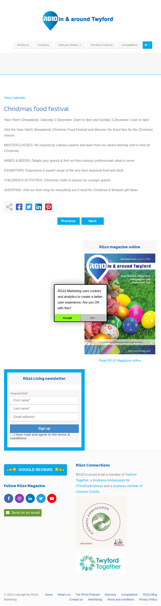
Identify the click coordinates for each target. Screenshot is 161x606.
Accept (67, 317)
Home (49, 594)
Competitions (130, 45)
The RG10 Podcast (102, 45)
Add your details (68, 45)
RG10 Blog (150, 594)
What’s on (23, 45)
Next (92, 221)
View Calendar (14, 98)
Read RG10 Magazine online (120, 360)
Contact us (76, 599)
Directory (43, 45)
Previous (68, 221)
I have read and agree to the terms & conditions (40, 436)
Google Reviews (36, 470)
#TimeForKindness (89, 486)
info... (93, 317)
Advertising (95, 599)
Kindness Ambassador (109, 480)
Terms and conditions (120, 599)
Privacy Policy (148, 599)
